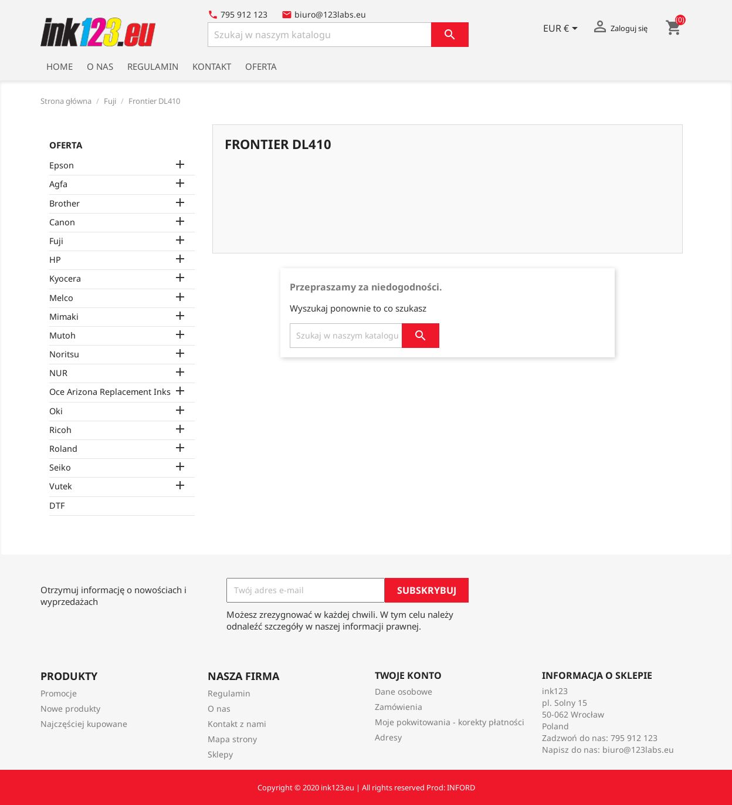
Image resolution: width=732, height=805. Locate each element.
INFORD (461, 787)
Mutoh (62, 335)
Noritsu (64, 354)
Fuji (56, 240)
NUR (58, 372)
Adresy (388, 737)
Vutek (60, 486)
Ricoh (60, 429)
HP (55, 259)
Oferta (261, 66)
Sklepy (220, 754)
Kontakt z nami (237, 723)
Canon (62, 222)
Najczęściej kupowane (83, 723)
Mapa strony (232, 739)
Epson (61, 165)
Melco (61, 297)
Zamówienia (398, 706)
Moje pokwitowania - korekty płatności (449, 722)
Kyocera (65, 278)
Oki (56, 411)
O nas (100, 66)
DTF (57, 505)
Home (59, 66)
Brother (64, 203)
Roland (63, 448)
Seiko (60, 467)
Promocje (58, 693)
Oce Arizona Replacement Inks (110, 391)
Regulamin (152, 66)
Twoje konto (408, 675)
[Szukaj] (338, 34)
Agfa (58, 184)
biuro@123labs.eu (638, 749)
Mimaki (64, 316)
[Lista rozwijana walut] (562, 29)
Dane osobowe (403, 691)
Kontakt (211, 66)
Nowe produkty (70, 708)
